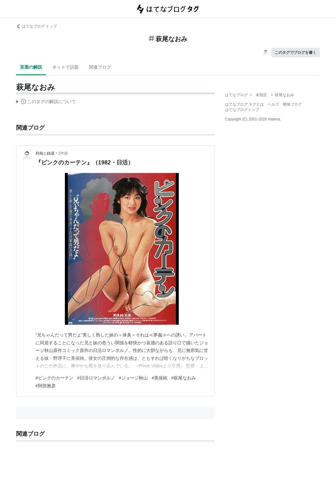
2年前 (63, 153)
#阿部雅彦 (45, 385)
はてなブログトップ (242, 110)
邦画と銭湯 (44, 153)
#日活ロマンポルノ (96, 377)
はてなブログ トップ (36, 26)
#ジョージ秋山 (133, 377)
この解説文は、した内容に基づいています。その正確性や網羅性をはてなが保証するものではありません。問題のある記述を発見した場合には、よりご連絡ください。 (46, 102)
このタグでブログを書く (295, 52)
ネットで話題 (65, 67)
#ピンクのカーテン (54, 377)
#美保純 (159, 377)
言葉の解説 (31, 67)
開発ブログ (292, 104)
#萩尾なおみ (183, 377)
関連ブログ (100, 67)
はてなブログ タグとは (244, 104)
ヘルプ (273, 104)
